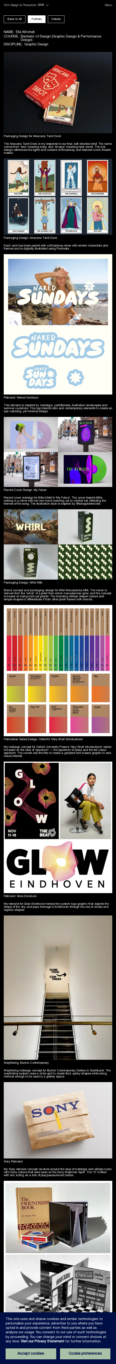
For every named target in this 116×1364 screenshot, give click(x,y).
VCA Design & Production (20, 5)
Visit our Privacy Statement (42, 1341)
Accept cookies (31, 1353)
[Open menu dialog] (108, 5)
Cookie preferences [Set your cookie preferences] (85, 1353)
